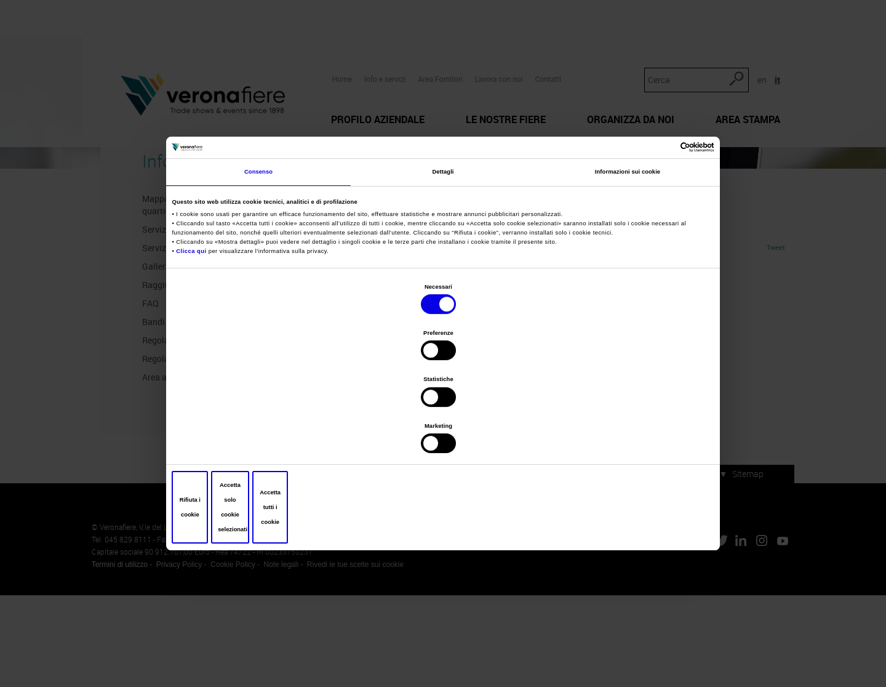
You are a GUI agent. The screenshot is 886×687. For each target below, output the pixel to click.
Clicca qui (194, 347)
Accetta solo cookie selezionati (443, 438)
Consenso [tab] (258, 269)
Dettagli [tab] (442, 269)
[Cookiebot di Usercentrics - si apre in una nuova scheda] (657, 240)
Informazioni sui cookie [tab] (627, 269)
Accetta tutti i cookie (622, 438)
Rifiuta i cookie (263, 438)
